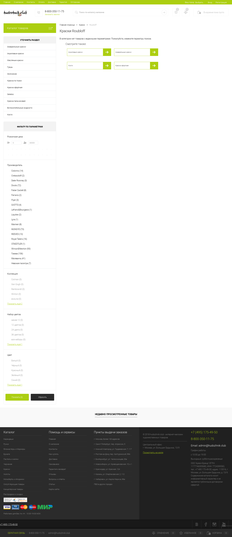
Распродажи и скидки (13, 494)
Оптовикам (75, 2)
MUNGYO (17, 229)
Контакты (31, 2)
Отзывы (52, 474)
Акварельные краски (16, 47)
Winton (16, 294)
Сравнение (163, 533)
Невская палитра (21, 263)
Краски (7, 469)
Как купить (53, 454)
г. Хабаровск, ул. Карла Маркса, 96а (109, 479)
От (8, 143)
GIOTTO (16, 205)
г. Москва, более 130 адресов (107, 439)
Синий (15, 380)
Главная (7, 2)
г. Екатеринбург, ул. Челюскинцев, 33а (110, 459)
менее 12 (17, 320)
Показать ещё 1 (14, 344)
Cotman (16, 279)
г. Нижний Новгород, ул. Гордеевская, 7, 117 (113, 449)
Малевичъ (18, 258)
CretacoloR (18, 175)
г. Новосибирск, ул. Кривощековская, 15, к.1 (113, 464)
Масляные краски (15, 60)
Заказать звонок (52, 14)
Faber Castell (18, 190)
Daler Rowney (19, 180)
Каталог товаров (30, 28)
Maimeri (16, 224)
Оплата (41, 2)
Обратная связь (14, 533)
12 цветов (17, 325)
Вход (210, 2)
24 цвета (17, 330)
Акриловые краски (15, 53)
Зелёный (17, 375)
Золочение (12, 74)
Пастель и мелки (11, 459)
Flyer (15, 200)
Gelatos (10, 94)
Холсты (7, 474)
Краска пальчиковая (16, 101)
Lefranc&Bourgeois (21, 210)
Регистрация (221, 2)
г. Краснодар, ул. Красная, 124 (107, 469)
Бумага (7, 454)
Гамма (17, 253)
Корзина (217, 533)
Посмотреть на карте (153, 452)
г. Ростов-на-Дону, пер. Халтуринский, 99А (112, 454)
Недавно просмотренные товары (116, 414)
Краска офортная (14, 87)
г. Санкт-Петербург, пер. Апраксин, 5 (109, 444)
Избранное (191, 533)
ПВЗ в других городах (103, 484)
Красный (17, 370)
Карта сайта (54, 489)
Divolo (16, 185)
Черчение (8, 464)
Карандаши (8, 439)
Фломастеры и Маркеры (14, 449)
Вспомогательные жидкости (19, 108)
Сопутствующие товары (14, 484)
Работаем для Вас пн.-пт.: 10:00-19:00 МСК (22, 513)
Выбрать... (199, 2)
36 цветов (17, 334)
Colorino (17, 171)
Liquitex (16, 214)
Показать (17, 397)
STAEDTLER (18, 244)
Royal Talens (19, 239)
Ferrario (16, 195)
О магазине (18, 2)
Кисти (9, 115)
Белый (16, 360)
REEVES (17, 234)
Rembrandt (18, 289)
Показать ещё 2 (14, 304)
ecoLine (16, 299)
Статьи (52, 484)
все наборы (18, 339)
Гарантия (63, 2)
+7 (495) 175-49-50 (9, 524)
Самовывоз (54, 464)
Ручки (6, 444)
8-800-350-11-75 (36, 533)
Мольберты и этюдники (14, 479)
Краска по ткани (14, 81)
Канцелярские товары (13, 489)
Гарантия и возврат (57, 469)
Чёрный (16, 365)
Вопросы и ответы (57, 479)
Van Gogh (17, 284)
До (25, 143)
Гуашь (10, 67)
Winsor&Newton (21, 249)
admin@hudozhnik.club (212, 445)
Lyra (14, 219)
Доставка (52, 2)
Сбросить (42, 397)
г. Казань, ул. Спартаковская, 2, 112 (109, 474)
